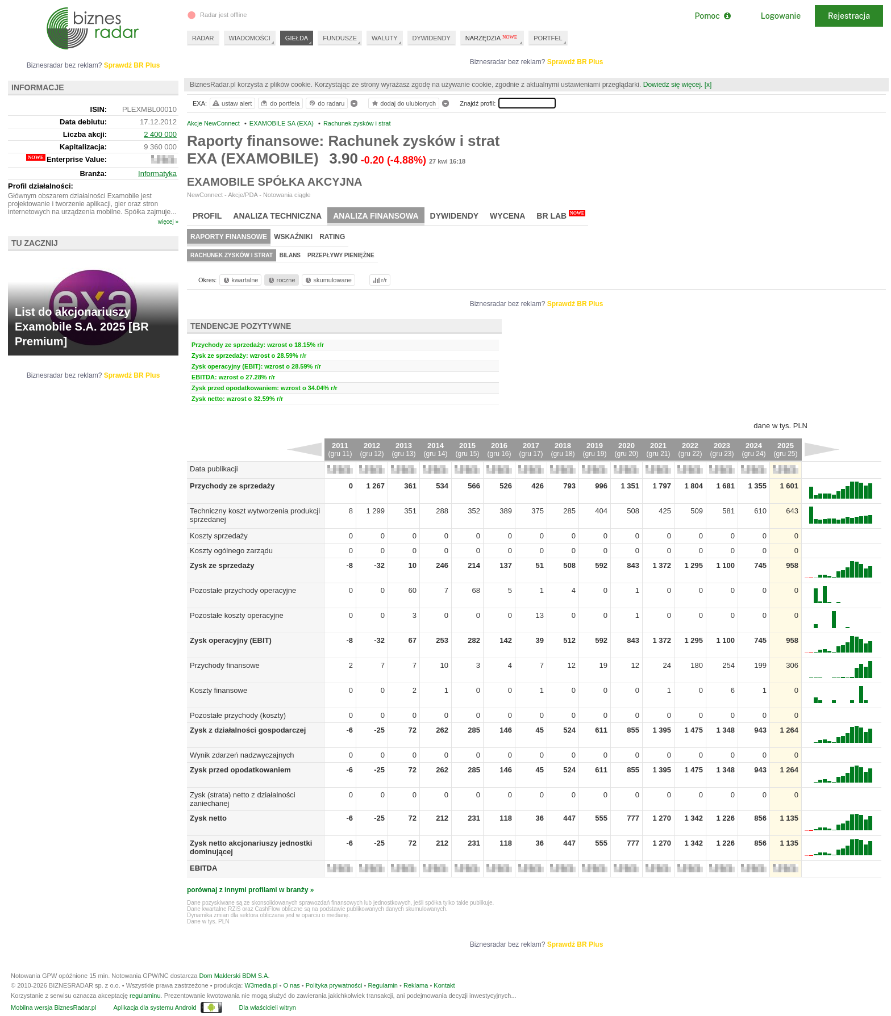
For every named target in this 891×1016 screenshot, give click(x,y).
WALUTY (384, 38)
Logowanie (781, 15)
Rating (332, 237)
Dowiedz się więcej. (673, 85)
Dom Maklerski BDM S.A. (234, 975)
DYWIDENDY (432, 38)
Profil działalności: (40, 186)
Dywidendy (454, 215)
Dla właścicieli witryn (267, 1007)
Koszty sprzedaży (219, 536)
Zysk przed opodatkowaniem (240, 770)
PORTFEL (548, 38)
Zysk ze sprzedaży (222, 565)
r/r (379, 280)
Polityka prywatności (334, 985)
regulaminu (145, 995)
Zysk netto (208, 818)
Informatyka (157, 173)
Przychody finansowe (225, 665)
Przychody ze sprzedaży (232, 486)
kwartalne (240, 280)
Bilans (290, 255)
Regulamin (383, 985)
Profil (207, 215)
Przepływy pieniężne (340, 255)
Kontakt (444, 985)
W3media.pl (260, 985)
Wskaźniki (293, 237)
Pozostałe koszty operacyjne (237, 615)
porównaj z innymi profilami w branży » (250, 890)
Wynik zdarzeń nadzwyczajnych (242, 755)
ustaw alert (231, 103)
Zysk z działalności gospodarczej (248, 730)
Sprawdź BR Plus (575, 62)
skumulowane (327, 280)
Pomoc (712, 15)
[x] (708, 85)
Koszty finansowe (218, 690)
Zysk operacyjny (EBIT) (231, 640)
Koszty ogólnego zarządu (231, 550)
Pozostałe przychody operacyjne (243, 590)
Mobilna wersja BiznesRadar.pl (53, 1007)
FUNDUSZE (340, 38)
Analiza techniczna (277, 215)
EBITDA (203, 868)
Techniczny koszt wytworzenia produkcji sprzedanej (239, 515)
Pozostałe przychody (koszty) (238, 715)
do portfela (279, 103)
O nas (291, 985)
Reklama (415, 985)
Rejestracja (849, 15)
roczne (281, 280)
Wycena (507, 215)
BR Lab (560, 215)
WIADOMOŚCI (249, 38)
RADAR (203, 38)
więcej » (168, 222)
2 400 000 (160, 134)
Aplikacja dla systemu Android (154, 1007)
